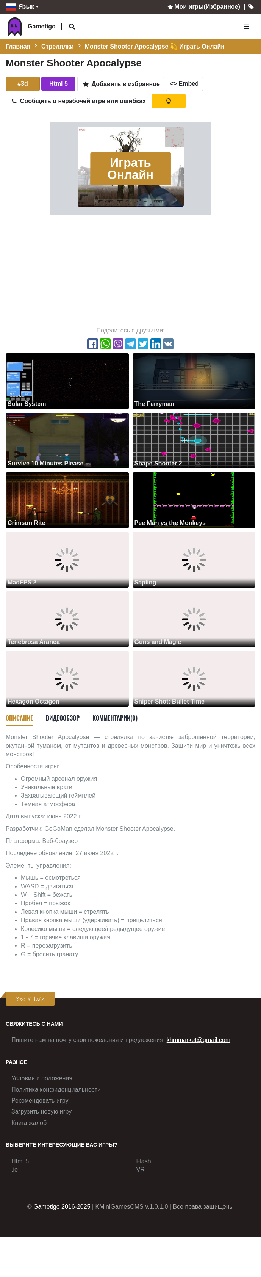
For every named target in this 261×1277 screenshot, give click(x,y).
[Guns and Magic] (194, 619)
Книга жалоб (29, 1123)
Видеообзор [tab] (63, 717)
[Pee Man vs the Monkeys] (194, 500)
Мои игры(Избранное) (203, 6)
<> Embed (184, 83)
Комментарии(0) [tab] (115, 717)
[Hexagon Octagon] (67, 678)
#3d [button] (22, 83)
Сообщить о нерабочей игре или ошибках (78, 101)
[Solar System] (67, 381)
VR (140, 1169)
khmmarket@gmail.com (198, 1040)
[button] (72, 26)
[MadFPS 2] (67, 559)
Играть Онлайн (130, 169)
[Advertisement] (130, 270)
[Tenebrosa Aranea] (67, 619)
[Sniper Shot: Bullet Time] (194, 678)
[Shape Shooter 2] (194, 440)
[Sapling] (194, 559)
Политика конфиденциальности (56, 1089)
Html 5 (20, 1161)
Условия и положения (41, 1078)
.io (14, 1169)
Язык (20, 7)
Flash (143, 1161)
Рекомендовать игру (39, 1100)
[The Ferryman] (194, 381)
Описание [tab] (19, 717)
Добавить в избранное (120, 84)
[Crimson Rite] (67, 500)
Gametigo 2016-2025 (61, 1206)
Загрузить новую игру (41, 1111)
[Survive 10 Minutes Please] (67, 440)
